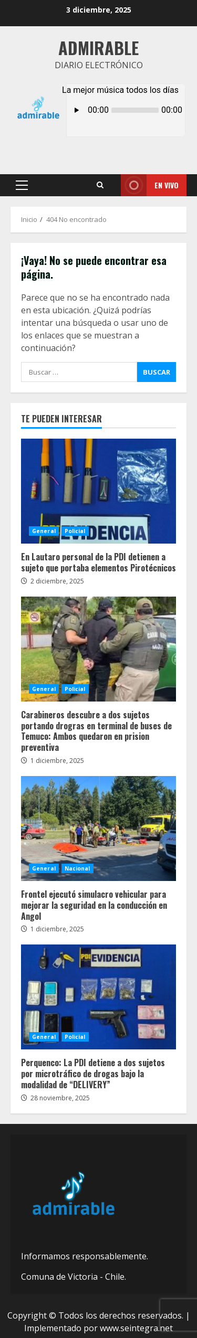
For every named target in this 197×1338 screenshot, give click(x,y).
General (44, 531)
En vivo (150, 185)
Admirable (98, 47)
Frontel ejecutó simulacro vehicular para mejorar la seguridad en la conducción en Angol (98, 828)
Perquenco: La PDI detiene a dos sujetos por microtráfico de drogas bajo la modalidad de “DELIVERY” (98, 996)
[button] (22, 185)
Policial (75, 531)
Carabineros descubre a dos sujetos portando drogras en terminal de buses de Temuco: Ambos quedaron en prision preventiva (98, 649)
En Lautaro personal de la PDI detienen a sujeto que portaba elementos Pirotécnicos (98, 491)
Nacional (77, 868)
